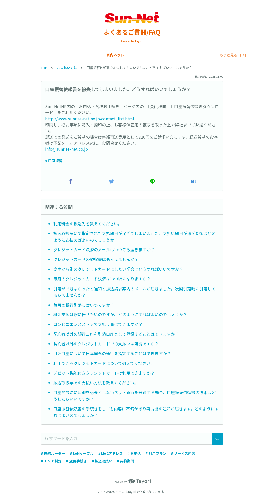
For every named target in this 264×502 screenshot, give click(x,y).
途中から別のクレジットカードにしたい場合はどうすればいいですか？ (118, 269)
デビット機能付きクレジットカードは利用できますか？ (104, 373)
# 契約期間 (125, 460)
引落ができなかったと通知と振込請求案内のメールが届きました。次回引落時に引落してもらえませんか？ (134, 292)
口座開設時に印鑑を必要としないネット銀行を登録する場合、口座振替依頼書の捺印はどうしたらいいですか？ (134, 395)
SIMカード (110, 54)
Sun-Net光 (85, 54)
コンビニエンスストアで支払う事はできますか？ (98, 324)
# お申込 (134, 453)
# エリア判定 (51, 460)
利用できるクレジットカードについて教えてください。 (103, 363)
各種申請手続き (166, 54)
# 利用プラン (156, 453)
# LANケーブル (82, 453)
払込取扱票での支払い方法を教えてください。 (95, 383)
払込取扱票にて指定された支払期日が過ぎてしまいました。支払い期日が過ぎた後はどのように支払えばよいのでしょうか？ (134, 236)
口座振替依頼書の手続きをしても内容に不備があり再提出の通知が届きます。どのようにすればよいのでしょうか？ (136, 412)
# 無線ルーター (53, 453)
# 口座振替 (53, 160)
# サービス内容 (183, 453)
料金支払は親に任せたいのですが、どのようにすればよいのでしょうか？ (120, 314)
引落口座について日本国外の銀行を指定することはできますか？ (112, 353)
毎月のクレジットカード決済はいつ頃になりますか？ (102, 279)
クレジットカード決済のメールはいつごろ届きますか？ (104, 249)
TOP (44, 67)
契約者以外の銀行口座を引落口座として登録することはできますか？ (116, 334)
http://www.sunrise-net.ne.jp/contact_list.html (89, 118)
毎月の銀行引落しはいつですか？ (83, 305)
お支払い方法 (136, 54)
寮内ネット (60, 54)
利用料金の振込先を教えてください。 (87, 224)
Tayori (132, 491)
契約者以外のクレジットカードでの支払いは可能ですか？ (106, 344)
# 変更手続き (76, 460)
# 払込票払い (102, 460)
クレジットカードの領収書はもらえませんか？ (95, 259)
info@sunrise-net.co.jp (66, 149)
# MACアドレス (110, 453)
